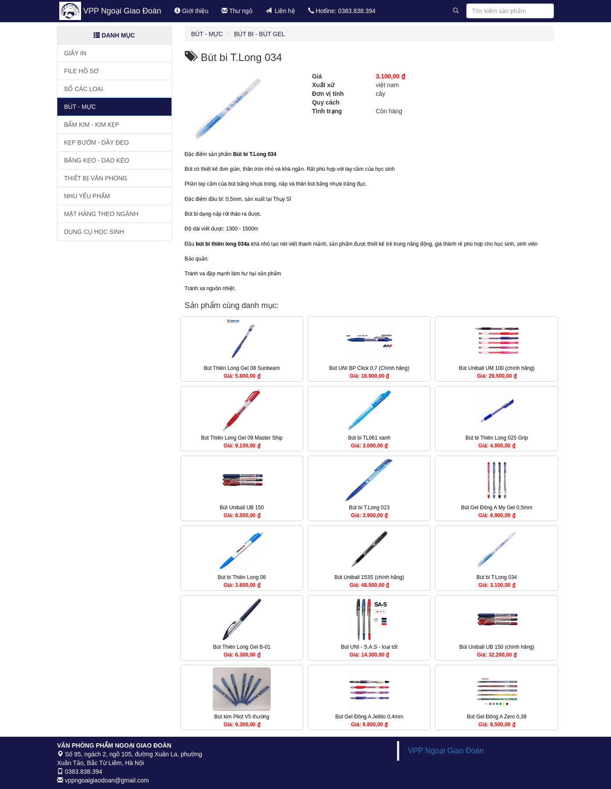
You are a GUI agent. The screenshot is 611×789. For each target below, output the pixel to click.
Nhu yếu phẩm (87, 196)
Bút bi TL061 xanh (369, 438)
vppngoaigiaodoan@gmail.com (103, 780)
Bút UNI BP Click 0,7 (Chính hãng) (369, 368)
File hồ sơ (81, 71)
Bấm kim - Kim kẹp (91, 124)
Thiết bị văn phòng (95, 178)
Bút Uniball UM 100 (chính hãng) (497, 368)
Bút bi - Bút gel (259, 33)
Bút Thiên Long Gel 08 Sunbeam (242, 368)
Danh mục (114, 35)
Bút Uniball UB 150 (242, 508)
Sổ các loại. (84, 88)
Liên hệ (280, 10)
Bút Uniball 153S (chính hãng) (369, 577)
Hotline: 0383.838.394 (342, 10)
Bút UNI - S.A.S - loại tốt (369, 647)
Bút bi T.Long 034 (496, 577)
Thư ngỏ (236, 10)
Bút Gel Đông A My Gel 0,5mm (496, 508)
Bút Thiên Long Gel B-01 (242, 647)
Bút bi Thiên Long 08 (241, 577)
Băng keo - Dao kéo (96, 160)
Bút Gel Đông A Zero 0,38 (496, 717)
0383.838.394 (79, 771)
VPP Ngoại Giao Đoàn (122, 11)
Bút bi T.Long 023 (369, 508)
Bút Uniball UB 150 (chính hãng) (496, 647)
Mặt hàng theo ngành (101, 213)
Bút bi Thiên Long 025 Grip (496, 438)
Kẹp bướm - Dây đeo (96, 142)
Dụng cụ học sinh (94, 231)
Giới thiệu (191, 10)
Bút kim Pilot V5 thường (241, 717)
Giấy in (75, 53)
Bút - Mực (80, 106)
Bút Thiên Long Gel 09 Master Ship (241, 438)
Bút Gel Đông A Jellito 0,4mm (369, 717)
